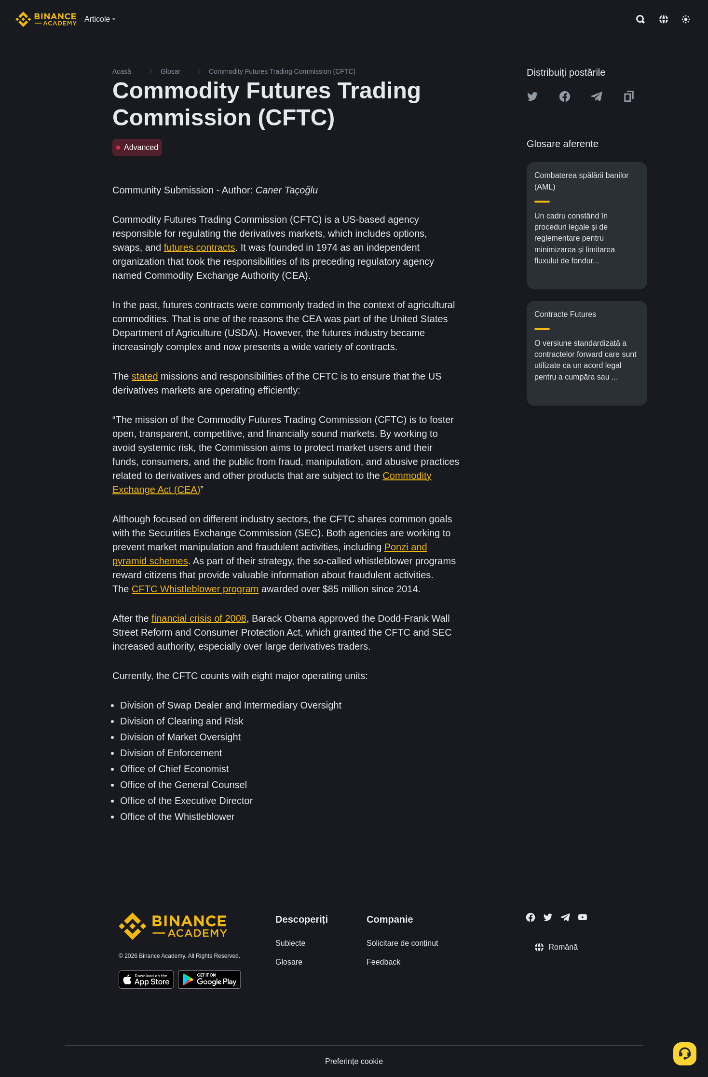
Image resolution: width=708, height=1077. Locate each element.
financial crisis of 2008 (198, 618)
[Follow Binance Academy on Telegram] (565, 917)
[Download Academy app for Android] (209, 981)
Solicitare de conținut (402, 943)
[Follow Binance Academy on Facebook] (530, 917)
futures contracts (199, 247)
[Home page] (46, 19)
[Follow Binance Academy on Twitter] (548, 917)
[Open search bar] (637, 19)
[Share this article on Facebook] (565, 96)
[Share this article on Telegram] (596, 96)
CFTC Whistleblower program (195, 589)
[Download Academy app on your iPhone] (146, 981)
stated (145, 376)
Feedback (383, 962)
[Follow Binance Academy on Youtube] (582, 917)
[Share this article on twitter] (532, 96)
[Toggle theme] (685, 19)
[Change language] (663, 19)
